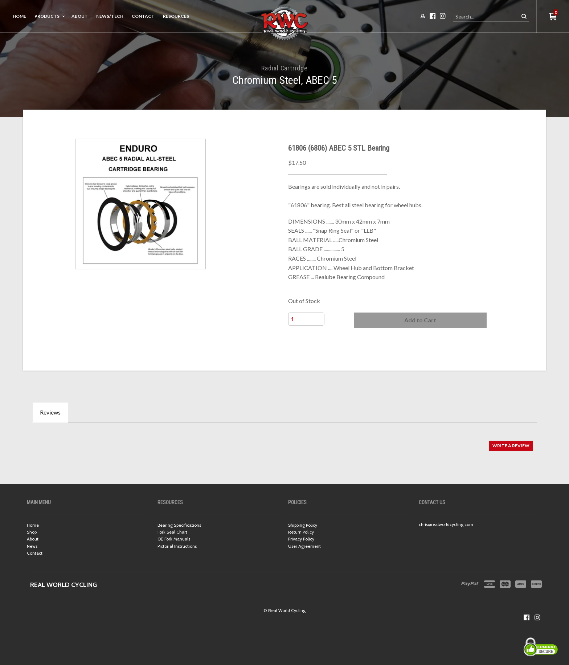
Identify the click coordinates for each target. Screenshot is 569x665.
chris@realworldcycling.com (446, 524)
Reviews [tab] (50, 412)
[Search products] (486, 16)
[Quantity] (306, 319)
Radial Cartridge (284, 68)
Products (47, 16)
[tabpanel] (284, 442)
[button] (420, 320)
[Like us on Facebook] (526, 617)
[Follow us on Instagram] (537, 617)
